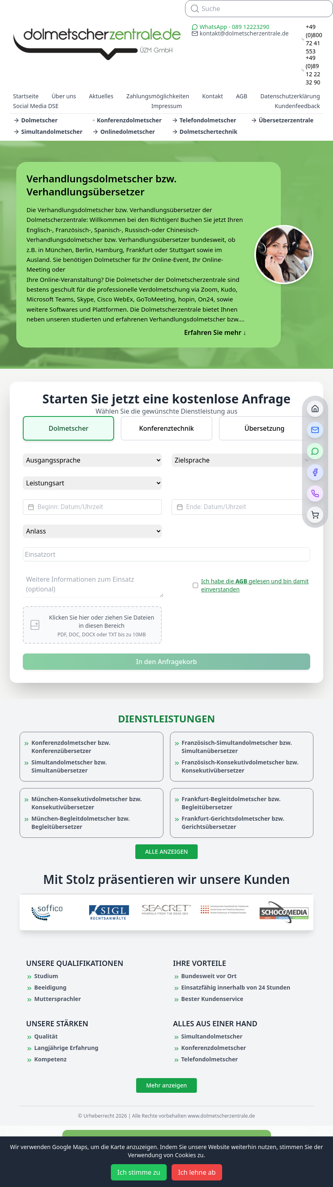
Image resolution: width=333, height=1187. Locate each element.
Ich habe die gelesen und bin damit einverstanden (255, 585)
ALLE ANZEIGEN (166, 851)
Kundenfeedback (297, 106)
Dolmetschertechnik (205, 131)
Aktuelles (101, 96)
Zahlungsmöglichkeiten (157, 96)
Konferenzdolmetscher (126, 120)
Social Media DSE (36, 106)
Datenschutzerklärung (290, 96)
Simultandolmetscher (47, 131)
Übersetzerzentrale (282, 120)
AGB (241, 96)
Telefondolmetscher (204, 120)
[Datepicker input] (92, 507)
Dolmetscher (35, 120)
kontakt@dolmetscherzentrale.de (240, 33)
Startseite (26, 96)
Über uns (63, 96)
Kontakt (212, 96)
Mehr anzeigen (166, 1085)
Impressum (166, 106)
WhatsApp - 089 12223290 (230, 27)
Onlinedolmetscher (123, 131)
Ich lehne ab (197, 1172)
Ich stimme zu (138, 1172)
